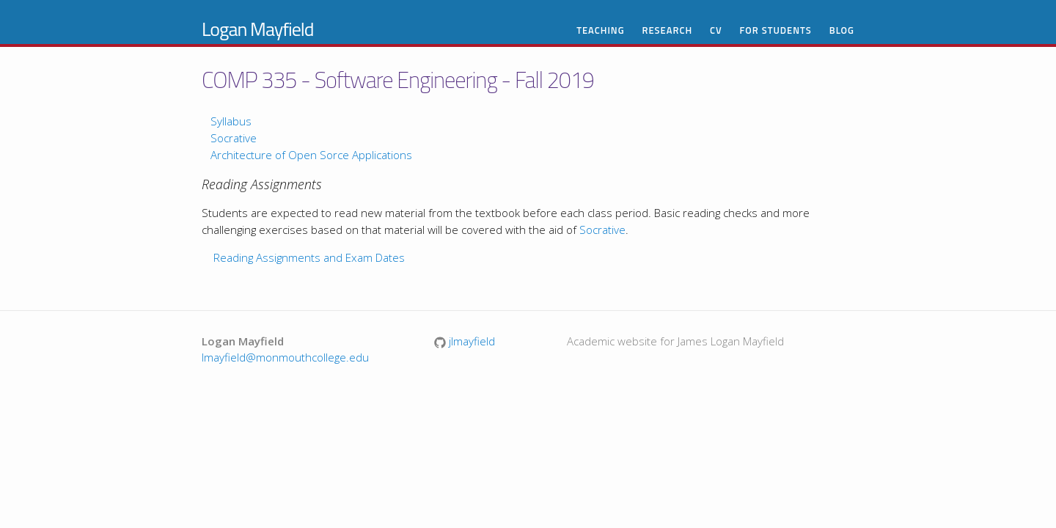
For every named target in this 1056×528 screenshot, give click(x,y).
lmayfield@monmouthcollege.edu (285, 357)
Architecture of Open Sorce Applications (311, 154)
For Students (776, 30)
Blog (841, 30)
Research (667, 30)
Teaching (600, 30)
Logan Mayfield (258, 29)
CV (716, 30)
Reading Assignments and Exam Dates (309, 257)
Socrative (233, 138)
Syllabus (231, 121)
